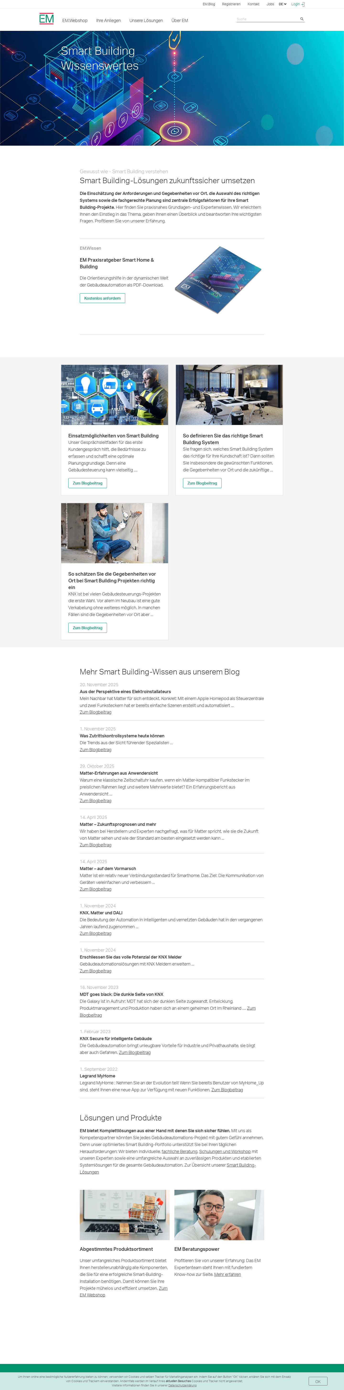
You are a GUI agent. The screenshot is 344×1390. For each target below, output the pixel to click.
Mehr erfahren (227, 1274)
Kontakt (253, 4)
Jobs (270, 4)
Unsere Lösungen (146, 20)
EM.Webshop (75, 20)
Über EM (180, 20)
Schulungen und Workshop (225, 1151)
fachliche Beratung (179, 1151)
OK (318, 1381)
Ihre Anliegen (108, 20)
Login (298, 4)
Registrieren (231, 4)
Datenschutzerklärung (182, 1385)
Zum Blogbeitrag (87, 483)
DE (283, 4)
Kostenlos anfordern (102, 298)
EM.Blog (209, 4)
